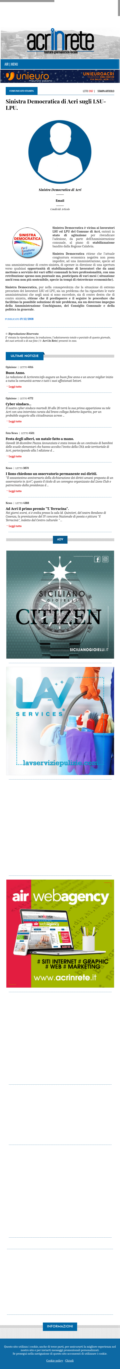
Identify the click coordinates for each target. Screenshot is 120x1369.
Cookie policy (54, 1360)
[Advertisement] (62, 1114)
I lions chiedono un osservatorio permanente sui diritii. (51, 474)
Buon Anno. (15, 373)
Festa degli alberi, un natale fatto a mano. (40, 439)
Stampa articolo (105, 91)
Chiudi (69, 1360)
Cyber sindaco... (18, 404)
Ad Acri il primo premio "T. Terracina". (37, 509)
